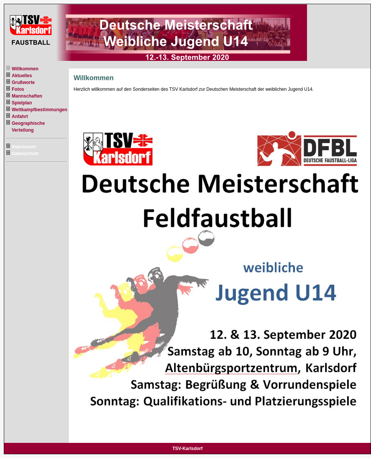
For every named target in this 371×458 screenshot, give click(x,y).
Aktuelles (22, 75)
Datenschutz (25, 153)
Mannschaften (27, 96)
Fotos (18, 89)
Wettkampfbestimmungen (39, 109)
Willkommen (25, 68)
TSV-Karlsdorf (187, 448)
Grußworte (23, 82)
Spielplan (22, 103)
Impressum (24, 146)
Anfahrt (20, 116)
